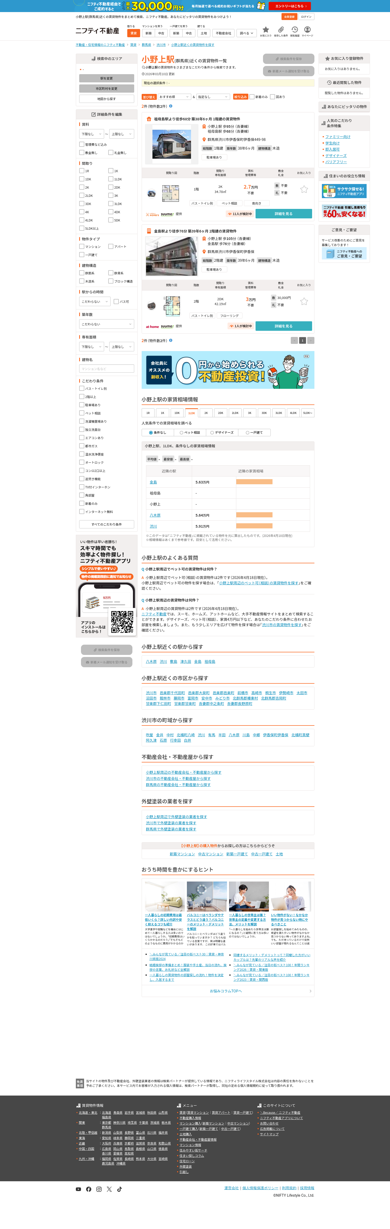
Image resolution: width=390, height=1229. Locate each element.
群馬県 (106, 1127)
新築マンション (182, 853)
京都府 (129, 1143)
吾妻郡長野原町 (239, 703)
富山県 (140, 1132)
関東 (82, 1122)
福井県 (163, 1132)
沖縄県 (121, 1163)
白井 (187, 740)
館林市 (165, 698)
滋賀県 (140, 1143)
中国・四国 (86, 1148)
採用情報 (307, 1188)
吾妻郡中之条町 (211, 703)
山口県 (152, 1148)
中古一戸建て (262, 853)
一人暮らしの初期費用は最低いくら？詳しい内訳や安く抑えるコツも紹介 (163, 919)
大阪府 (106, 1143)
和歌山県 (165, 1143)
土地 (279, 853)
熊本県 (140, 1158)
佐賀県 (118, 1158)
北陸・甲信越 (88, 1132)
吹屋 (149, 734)
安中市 (207, 698)
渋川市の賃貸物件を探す (282, 624)
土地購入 (185, 1134)
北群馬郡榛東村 (245, 698)
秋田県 (152, 1112)
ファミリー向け (338, 136)
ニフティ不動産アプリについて (281, 1118)
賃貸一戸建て (242, 1112)
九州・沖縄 (86, 1158)
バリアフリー (336, 161)
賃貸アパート (221, 1112)
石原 (163, 740)
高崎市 (256, 692)
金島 (153, 482)
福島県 (106, 1117)
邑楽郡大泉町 (199, 692)
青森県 (118, 1112)
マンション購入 (190, 1123)
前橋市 (243, 692)
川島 (246, 734)
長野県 (129, 1132)
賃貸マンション (198, 1112)
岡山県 (118, 1148)
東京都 (106, 1122)
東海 (82, 1138)
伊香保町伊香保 (275, 734)
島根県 (140, 1148)
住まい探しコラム (191, 1155)
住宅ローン (187, 1161)
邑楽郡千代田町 (172, 692)
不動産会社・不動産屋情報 (197, 1139)
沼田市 (151, 698)
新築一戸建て (237, 853)
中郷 (256, 734)
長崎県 (129, 1158)
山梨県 (118, 1132)
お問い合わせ (269, 1123)
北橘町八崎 (186, 734)
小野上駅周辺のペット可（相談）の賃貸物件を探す (258, 582)
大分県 (152, 1158)
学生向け (332, 143)
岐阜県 (118, 1138)
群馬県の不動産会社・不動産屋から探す (178, 784)
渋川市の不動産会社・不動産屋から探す (178, 778)
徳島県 (163, 1148)
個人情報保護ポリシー (260, 1188)
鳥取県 (129, 1148)
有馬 (211, 734)
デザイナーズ (336, 155)
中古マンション (210, 853)
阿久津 (151, 740)
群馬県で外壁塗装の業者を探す (171, 828)
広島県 (106, 1148)
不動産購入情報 (190, 1118)
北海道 (106, 1112)
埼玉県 (132, 1122)
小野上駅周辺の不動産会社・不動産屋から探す (184, 772)
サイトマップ (269, 1134)
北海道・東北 (88, 1112)
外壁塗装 (185, 1166)
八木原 (155, 515)
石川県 (152, 1132)
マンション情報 (190, 1145)
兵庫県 (118, 1143)
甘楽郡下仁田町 (158, 703)
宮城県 (140, 1112)
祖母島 (210, 661)
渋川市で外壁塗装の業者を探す (171, 822)
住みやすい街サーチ (193, 1150)
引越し (184, 1171)
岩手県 (129, 1112)
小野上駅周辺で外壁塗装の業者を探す (176, 816)
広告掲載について (272, 1128)
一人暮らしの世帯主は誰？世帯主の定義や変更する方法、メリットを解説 (247, 919)
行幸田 (175, 740)
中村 (170, 734)
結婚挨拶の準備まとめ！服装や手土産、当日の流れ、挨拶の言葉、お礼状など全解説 (188, 967)
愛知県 (106, 1138)
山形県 (163, 1112)
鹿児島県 (108, 1163)
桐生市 (270, 692)
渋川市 (151, 692)
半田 (222, 734)
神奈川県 (119, 1122)
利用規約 (289, 1188)
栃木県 (166, 1122)
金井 (160, 734)
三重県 (140, 1138)
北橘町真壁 (301, 734)
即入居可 (332, 149)
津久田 (185, 661)
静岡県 (129, 1138)
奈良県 (152, 1143)
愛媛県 (118, 1153)
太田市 (302, 692)
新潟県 (106, 1132)
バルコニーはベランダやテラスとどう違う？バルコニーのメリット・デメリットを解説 (205, 922)
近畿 (82, 1143)
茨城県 (155, 1122)
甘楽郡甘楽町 (185, 703)
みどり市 (222, 698)
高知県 (129, 1153)
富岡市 (193, 698)
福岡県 (106, 1158)
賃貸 (182, 1112)
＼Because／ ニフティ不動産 (280, 1112)
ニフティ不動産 (154, 613)
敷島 (173, 661)
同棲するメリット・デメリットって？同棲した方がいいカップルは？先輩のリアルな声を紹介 (271, 957)
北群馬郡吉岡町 (273, 698)
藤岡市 (179, 698)
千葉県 (143, 1122)
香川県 (106, 1153)
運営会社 (231, 1188)
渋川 (153, 526)
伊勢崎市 (286, 692)
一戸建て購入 (188, 1128)
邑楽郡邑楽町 (223, 692)
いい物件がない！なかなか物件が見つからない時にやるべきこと (289, 919)
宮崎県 (163, 1158)
